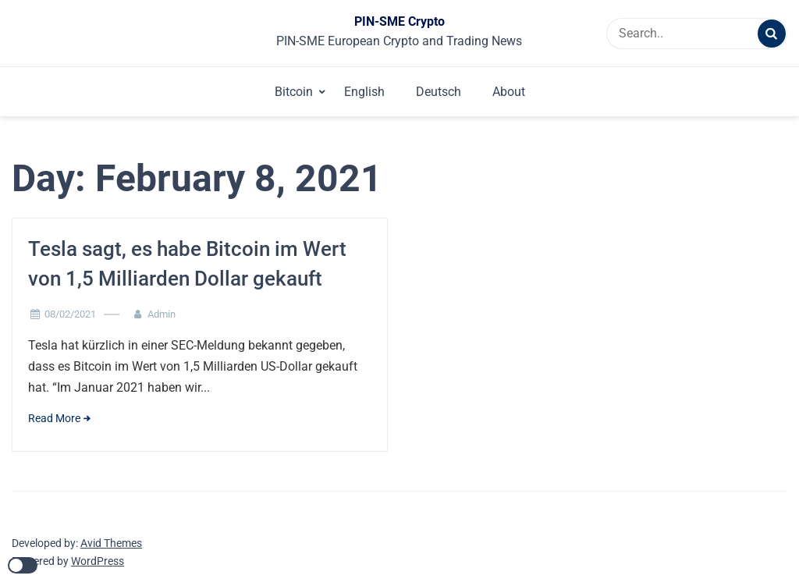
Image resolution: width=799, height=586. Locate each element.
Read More (54, 418)
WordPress (97, 561)
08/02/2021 (70, 314)
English (364, 91)
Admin (161, 314)
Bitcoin (294, 91)
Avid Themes (111, 543)
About (508, 91)
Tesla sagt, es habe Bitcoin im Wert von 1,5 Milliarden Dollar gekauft (187, 263)
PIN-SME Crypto (399, 22)
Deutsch (438, 91)
